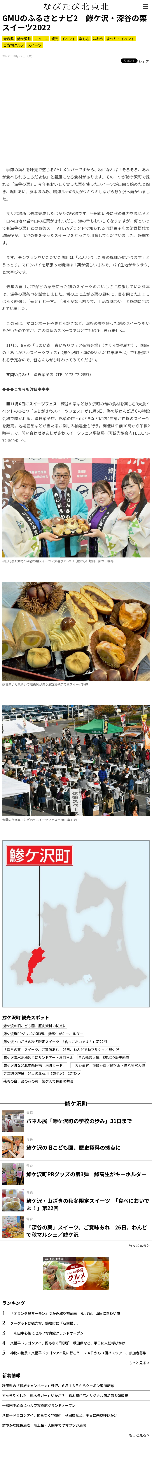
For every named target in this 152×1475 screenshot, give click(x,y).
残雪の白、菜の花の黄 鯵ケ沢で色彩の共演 (38, 1081)
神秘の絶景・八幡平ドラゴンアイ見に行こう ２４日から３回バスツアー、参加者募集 (78, 1352)
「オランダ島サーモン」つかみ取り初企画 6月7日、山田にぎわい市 (65, 1313)
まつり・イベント (121, 38)
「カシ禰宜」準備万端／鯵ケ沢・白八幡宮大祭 (108, 1065)
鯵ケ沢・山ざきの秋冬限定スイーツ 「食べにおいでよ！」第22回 (55, 1041)
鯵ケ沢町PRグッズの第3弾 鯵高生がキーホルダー (43, 1033)
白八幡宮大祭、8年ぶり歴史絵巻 (103, 1057)
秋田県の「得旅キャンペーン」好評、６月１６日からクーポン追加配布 (58, 1385)
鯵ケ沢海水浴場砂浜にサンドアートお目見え (38, 1057)
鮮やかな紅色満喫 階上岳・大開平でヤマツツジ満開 (44, 1425)
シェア (143, 61)
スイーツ (35, 45)
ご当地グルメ (13, 45)
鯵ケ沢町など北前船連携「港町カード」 (34, 1065)
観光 (54, 38)
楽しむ (84, 38)
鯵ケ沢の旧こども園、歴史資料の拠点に (34, 1025)
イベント (69, 38)
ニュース (41, 38)
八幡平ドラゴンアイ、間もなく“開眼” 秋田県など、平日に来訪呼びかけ (67, 1343)
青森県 (8, 38)
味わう (98, 38)
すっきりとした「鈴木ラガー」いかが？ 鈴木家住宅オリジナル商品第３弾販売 (65, 1395)
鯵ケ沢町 (24, 38)
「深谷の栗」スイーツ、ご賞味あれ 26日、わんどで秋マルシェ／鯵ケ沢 (61, 1049)
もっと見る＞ (139, 1245)
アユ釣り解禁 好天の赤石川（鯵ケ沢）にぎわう (41, 1073)
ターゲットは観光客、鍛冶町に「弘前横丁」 (45, 1323)
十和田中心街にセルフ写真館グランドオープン (47, 1333)
